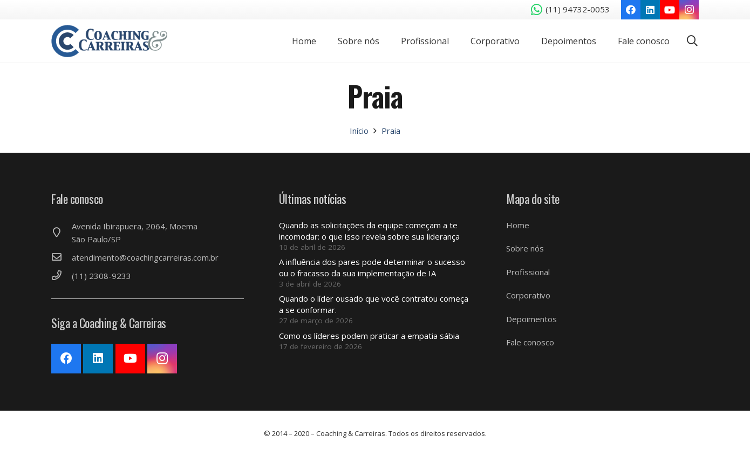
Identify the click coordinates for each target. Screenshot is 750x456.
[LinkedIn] (650, 9)
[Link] (109, 41)
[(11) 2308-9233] (61, 275)
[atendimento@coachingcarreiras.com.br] (61, 257)
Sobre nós (525, 248)
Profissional (528, 272)
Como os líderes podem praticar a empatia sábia (369, 335)
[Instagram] (689, 9)
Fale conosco (530, 342)
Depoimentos (531, 319)
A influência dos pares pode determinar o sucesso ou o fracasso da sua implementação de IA (372, 267)
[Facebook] (630, 9)
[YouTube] (669, 9)
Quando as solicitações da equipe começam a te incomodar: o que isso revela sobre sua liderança (369, 231)
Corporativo (528, 295)
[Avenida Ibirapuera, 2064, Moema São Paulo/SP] (61, 232)
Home (517, 225)
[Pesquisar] (692, 41)
